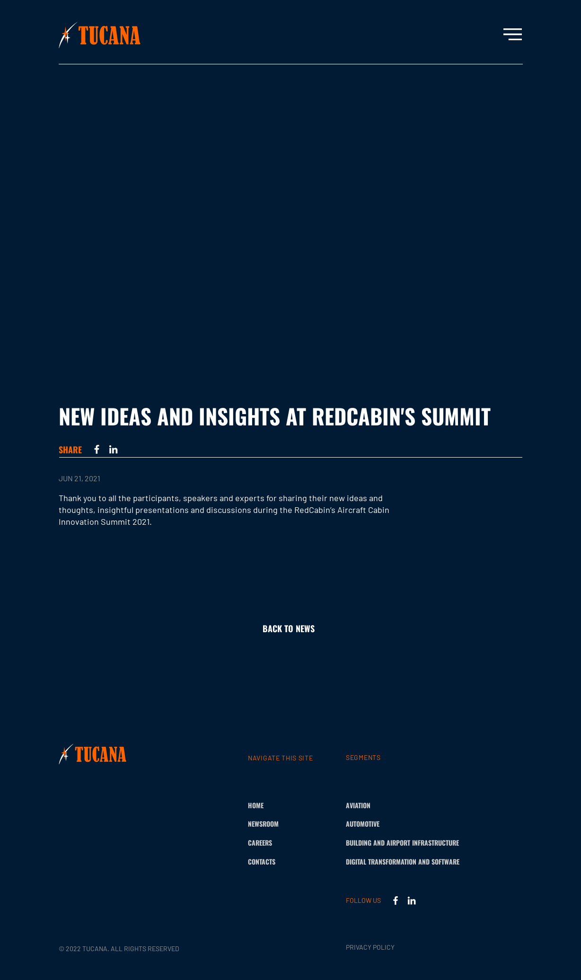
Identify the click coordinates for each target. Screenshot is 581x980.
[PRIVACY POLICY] (373, 947)
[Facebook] (97, 449)
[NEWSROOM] (275, 823)
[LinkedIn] (113, 449)
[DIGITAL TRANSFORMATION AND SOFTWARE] (419, 861)
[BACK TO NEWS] (290, 629)
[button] (512, 34)
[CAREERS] (275, 842)
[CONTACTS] (275, 861)
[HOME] (275, 805)
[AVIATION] (373, 805)
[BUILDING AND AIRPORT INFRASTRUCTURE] (417, 842)
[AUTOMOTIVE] (373, 823)
